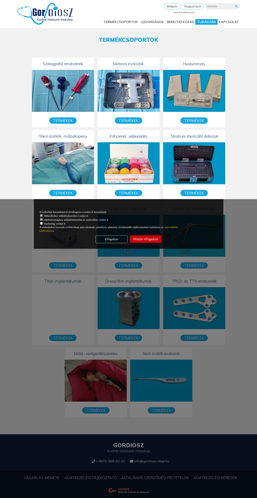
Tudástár (206, 22)
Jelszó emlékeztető (183, 12)
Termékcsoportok (120, 22)
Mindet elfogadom (145, 239)
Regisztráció (192, 6)
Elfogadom (111, 239)
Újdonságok (152, 22)
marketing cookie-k (53, 223)
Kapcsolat (229, 22)
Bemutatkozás (180, 22)
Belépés (172, 6)
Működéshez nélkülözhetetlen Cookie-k (64, 215)
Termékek (63, 120)
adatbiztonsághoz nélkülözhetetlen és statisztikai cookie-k (74, 219)
